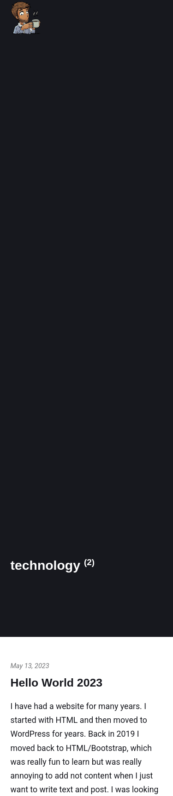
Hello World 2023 (57, 682)
